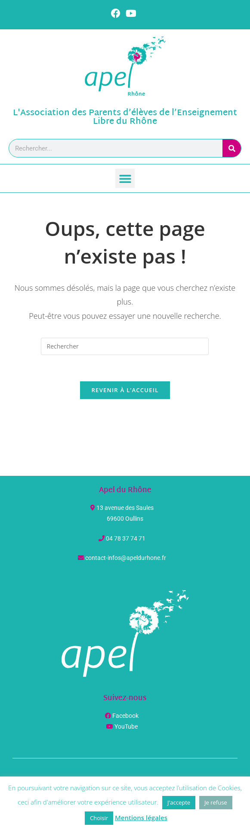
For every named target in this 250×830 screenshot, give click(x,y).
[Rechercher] (231, 148)
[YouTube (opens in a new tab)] (131, 13)
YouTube (126, 726)
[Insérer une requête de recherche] (125, 346)
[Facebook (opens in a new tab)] (117, 13)
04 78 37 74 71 (125, 538)
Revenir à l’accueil (124, 390)
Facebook (125, 715)
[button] (125, 178)
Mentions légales (141, 817)
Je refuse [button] (215, 802)
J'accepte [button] (178, 802)
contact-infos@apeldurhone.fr (125, 557)
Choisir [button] (99, 818)
